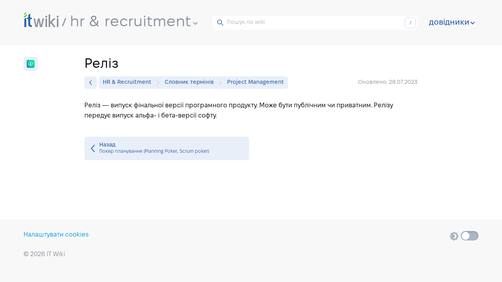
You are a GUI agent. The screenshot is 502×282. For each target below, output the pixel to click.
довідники (452, 22)
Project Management (255, 82)
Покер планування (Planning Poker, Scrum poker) (166, 148)
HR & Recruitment (129, 82)
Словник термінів (191, 82)
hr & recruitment (134, 22)
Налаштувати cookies (56, 235)
